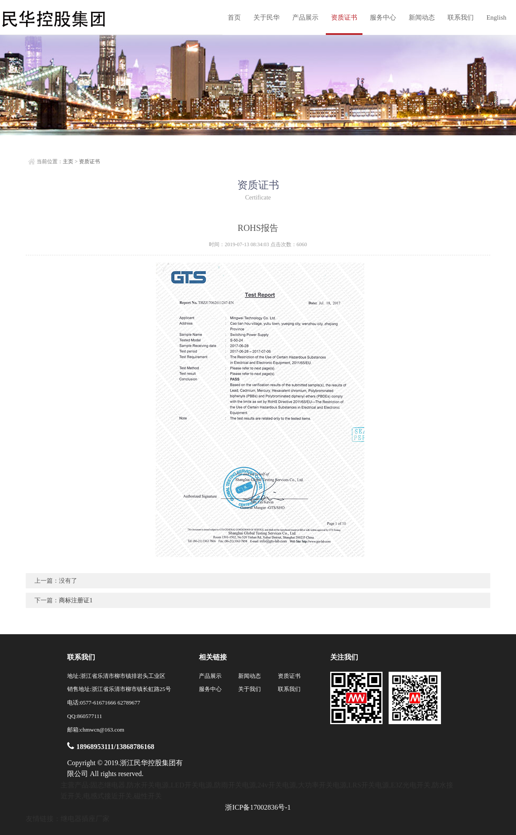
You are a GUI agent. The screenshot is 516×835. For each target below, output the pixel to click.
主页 (68, 161)
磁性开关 (148, 796)
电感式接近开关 (107, 796)
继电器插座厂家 (85, 818)
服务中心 (383, 17)
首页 (234, 17)
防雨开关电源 (235, 785)
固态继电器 (107, 785)
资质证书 (344, 17)
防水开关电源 (148, 785)
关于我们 (249, 689)
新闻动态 (422, 17)
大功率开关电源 (322, 785)
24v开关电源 (277, 785)
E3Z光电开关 (411, 785)
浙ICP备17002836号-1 (257, 807)
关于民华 (266, 17)
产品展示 (305, 17)
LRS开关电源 (369, 785)
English (496, 17)
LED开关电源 (191, 785)
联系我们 (461, 17)
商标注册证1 (75, 600)
